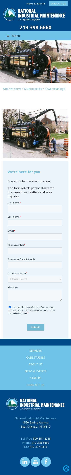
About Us (36, 364)
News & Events (35, 3)
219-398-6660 (40, 443)
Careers (35, 378)
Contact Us (58, 3)
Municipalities (33, 89)
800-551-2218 (42, 438)
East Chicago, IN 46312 (35, 426)
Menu (13, 36)
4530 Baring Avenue (36, 422)
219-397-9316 (38, 447)
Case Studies (35, 357)
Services (35, 351)
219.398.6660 (35, 27)
